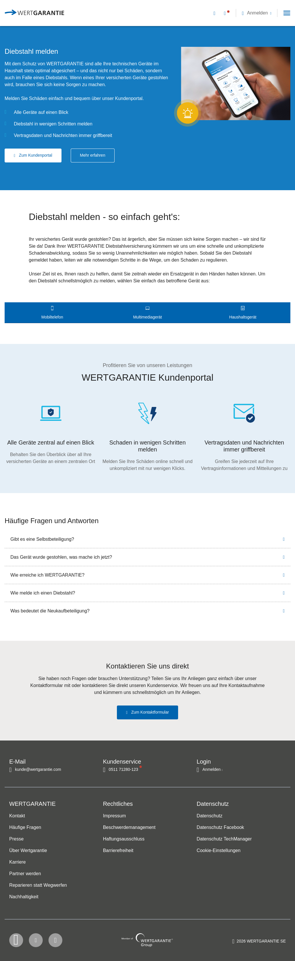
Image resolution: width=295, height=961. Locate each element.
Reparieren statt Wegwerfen (38, 885)
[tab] (52, 312)
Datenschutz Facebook (220, 827)
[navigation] (248, 13)
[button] (256, 12)
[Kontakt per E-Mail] (216, 12)
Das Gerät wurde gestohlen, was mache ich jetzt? (61, 557)
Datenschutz (209, 815)
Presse (16, 838)
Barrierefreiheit (118, 850)
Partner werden (25, 873)
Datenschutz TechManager (224, 838)
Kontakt (17, 815)
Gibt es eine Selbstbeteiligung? (42, 539)
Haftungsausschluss (124, 838)
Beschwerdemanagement (129, 827)
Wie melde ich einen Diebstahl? (42, 592)
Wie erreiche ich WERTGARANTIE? (47, 575)
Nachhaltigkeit (23, 896)
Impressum (114, 815)
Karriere (17, 862)
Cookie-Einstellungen (218, 850)
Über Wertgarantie (28, 850)
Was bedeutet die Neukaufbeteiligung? (49, 610)
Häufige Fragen (25, 827)
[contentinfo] (259, 942)
